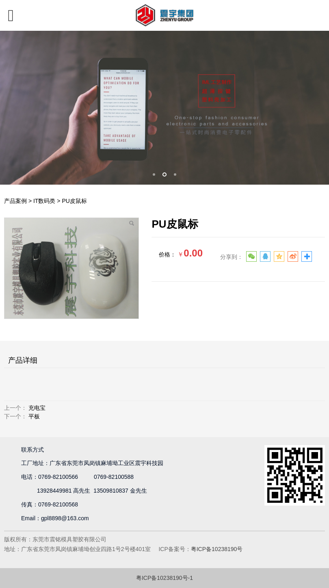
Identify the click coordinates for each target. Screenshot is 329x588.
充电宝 (36, 408)
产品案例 (15, 201)
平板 (34, 416)
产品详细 (22, 360)
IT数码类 (44, 201)
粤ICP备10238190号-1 (164, 578)
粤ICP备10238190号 (217, 549)
